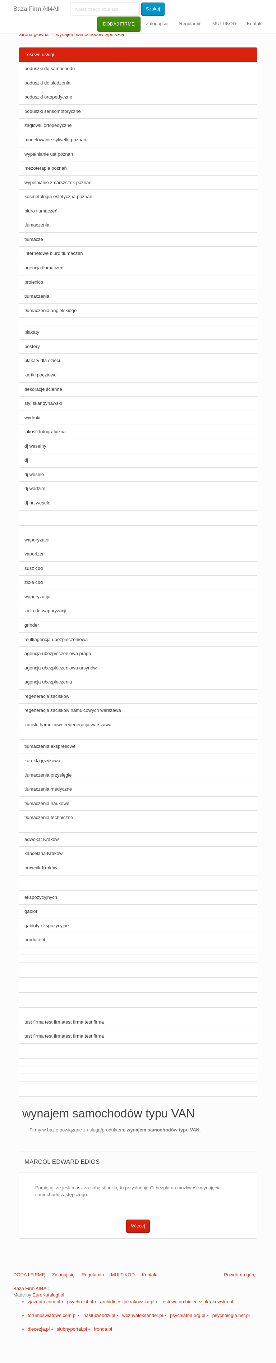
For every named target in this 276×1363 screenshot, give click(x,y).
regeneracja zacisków (46, 696)
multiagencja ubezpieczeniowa (56, 639)
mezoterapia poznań (45, 168)
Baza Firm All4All (36, 8)
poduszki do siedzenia (47, 83)
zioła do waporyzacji (45, 610)
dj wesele (34, 474)
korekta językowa (42, 760)
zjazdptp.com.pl (44, 1301)
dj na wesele (37, 503)
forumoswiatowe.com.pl (52, 1315)
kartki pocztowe (40, 375)
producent (34, 939)
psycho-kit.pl (80, 1301)
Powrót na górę (240, 1274)
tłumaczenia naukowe (46, 803)
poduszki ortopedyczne (48, 97)
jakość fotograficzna (45, 431)
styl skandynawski (43, 403)
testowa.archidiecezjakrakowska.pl (197, 1301)
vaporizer (33, 554)
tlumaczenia (36, 296)
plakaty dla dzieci (42, 360)
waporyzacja (37, 596)
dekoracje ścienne (43, 389)
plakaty (31, 332)
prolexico (33, 282)
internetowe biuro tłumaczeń (53, 253)
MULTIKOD (224, 23)
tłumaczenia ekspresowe (49, 746)
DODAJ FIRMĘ (119, 24)
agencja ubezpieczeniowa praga (57, 653)
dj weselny (35, 446)
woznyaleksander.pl (142, 1315)
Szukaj (153, 9)
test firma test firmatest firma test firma (64, 1022)
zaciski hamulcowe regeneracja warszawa (67, 724)
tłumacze (33, 239)
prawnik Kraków (41, 867)
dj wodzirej (35, 488)
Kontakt (255, 23)
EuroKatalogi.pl (48, 1295)
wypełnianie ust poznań (48, 154)
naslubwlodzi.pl (99, 1315)
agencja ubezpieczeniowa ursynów (60, 668)
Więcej (138, 1226)
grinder (31, 625)
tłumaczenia (36, 225)
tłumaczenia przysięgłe (48, 775)
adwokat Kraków (41, 839)
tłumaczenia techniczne (48, 817)
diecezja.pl (39, 1329)
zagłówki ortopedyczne (48, 125)
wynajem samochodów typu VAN (90, 34)
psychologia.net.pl (231, 1315)
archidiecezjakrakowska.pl (127, 1301)
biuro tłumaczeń (41, 211)
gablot (30, 911)
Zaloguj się (157, 23)
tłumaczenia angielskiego (50, 310)
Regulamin (190, 23)
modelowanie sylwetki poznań (55, 139)
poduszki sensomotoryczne (52, 111)
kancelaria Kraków (43, 853)
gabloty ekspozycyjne (46, 925)
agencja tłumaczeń (43, 267)
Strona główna (34, 34)
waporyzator (37, 540)
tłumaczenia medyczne (48, 789)
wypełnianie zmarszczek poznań (57, 182)
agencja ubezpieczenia (48, 682)
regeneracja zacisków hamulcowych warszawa (72, 710)
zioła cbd (33, 582)
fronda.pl (103, 1329)
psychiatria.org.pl (187, 1315)
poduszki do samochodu (49, 68)
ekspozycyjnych (40, 897)
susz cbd (33, 568)
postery (32, 346)
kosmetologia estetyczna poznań (58, 196)
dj (26, 460)
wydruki (32, 417)
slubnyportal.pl (72, 1329)
